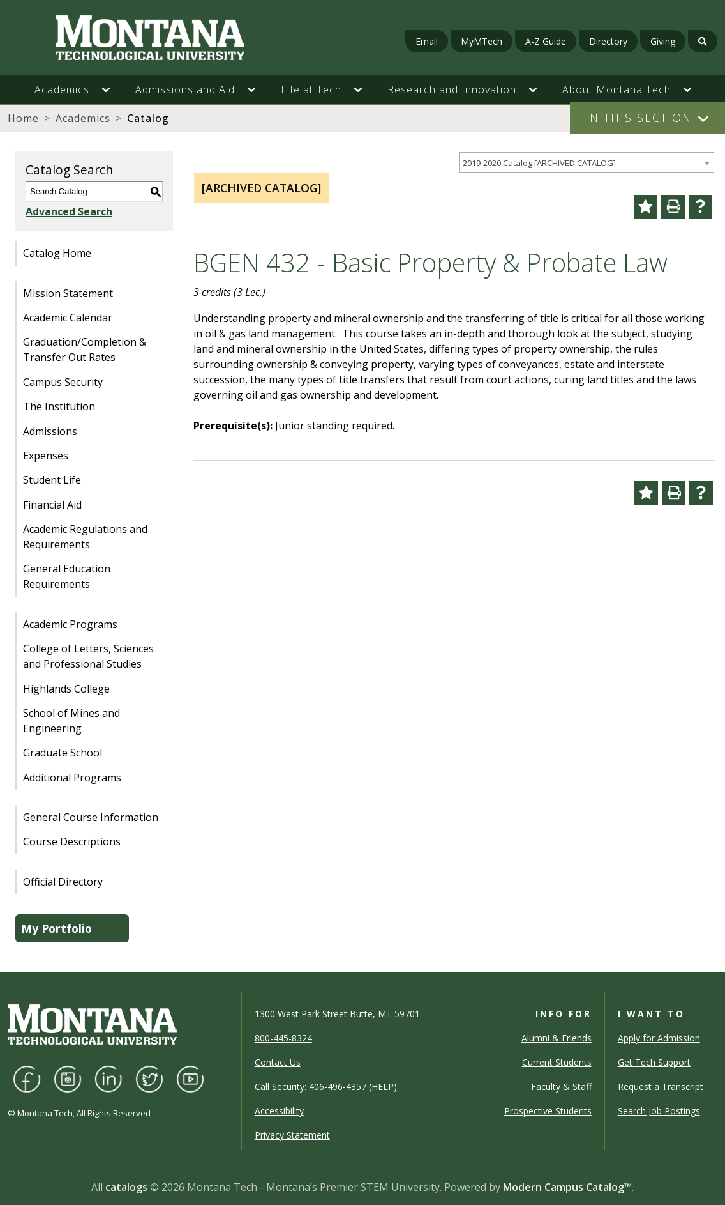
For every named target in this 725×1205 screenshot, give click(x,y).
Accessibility (279, 1111)
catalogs (126, 1187)
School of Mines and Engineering (71, 720)
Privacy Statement (292, 1135)
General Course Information (90, 817)
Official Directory (63, 882)
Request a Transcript (660, 1086)
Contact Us (278, 1062)
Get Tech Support (654, 1062)
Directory (608, 41)
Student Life (52, 480)
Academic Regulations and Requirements (85, 536)
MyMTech (481, 41)
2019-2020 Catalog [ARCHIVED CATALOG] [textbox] (539, 163)
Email (426, 41)
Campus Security (63, 382)
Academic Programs (70, 624)
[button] (112, 89)
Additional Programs (72, 778)
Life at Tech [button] (311, 89)
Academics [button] (61, 89)
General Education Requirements (66, 576)
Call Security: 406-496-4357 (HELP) (326, 1086)
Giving (662, 41)
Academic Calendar (67, 318)
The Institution (59, 406)
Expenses (45, 456)
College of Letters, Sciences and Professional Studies (88, 656)
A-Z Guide (545, 41)
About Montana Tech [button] (616, 89)
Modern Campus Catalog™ (567, 1187)
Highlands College (66, 689)
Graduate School (62, 753)
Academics (83, 118)
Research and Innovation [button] (451, 89)
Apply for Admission (659, 1038)
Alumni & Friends (556, 1038)
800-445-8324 (283, 1038)
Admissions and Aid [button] (185, 89)
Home (23, 118)
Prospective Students (548, 1111)
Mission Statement (68, 293)
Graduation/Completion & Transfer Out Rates (84, 349)
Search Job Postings (659, 1111)
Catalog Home (57, 253)
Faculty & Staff (561, 1086)
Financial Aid (52, 505)
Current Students (557, 1062)
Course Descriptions (72, 841)
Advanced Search (69, 211)
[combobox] (586, 162)
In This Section (638, 117)
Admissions (50, 431)
